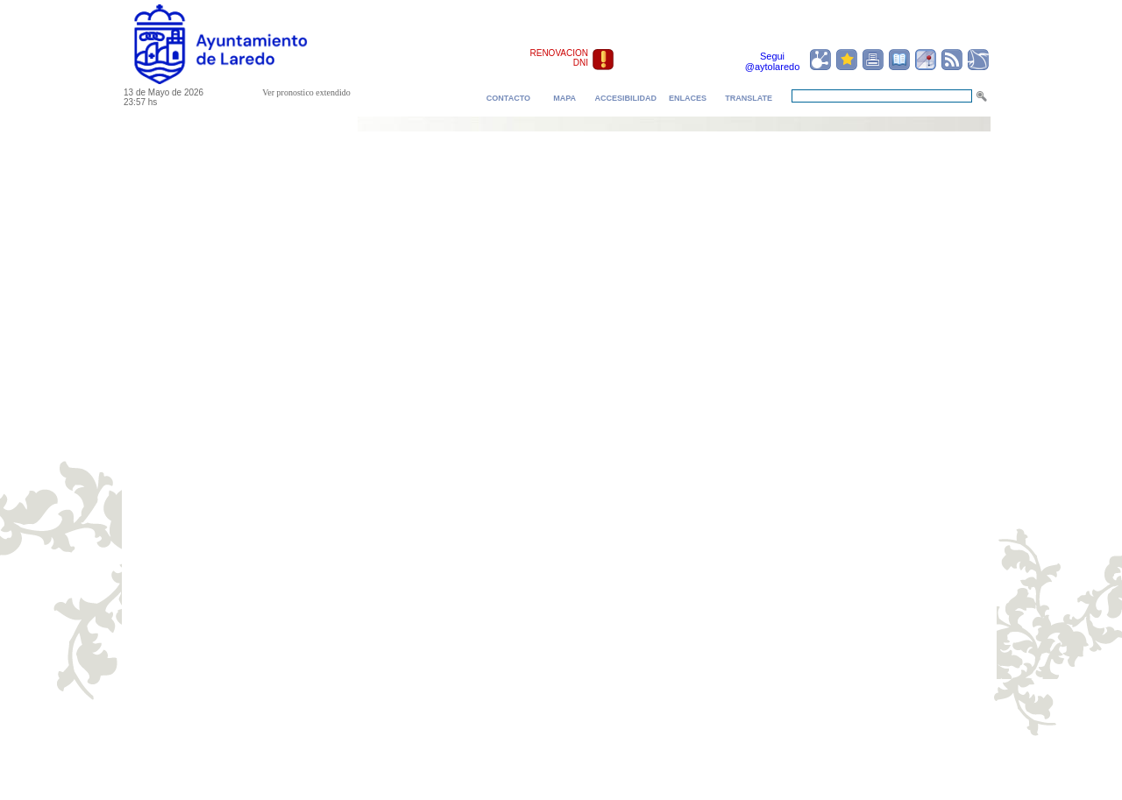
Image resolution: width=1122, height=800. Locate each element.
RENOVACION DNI (559, 57)
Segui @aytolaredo (772, 61)
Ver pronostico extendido (306, 92)
